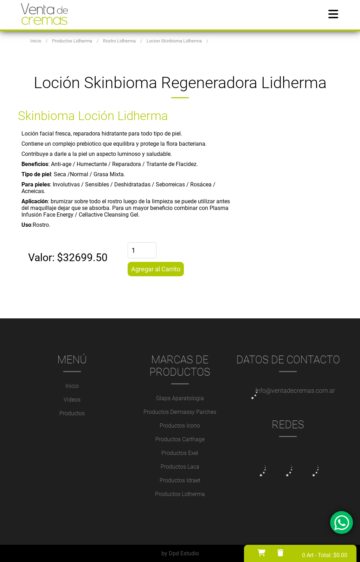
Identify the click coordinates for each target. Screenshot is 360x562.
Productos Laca (180, 466)
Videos (72, 399)
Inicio (72, 386)
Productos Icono (180, 425)
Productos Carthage (180, 439)
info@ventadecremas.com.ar (295, 390)
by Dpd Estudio (180, 553)
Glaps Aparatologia (180, 398)
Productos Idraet (180, 480)
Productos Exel (179, 453)
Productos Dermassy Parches (179, 412)
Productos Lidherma (180, 494)
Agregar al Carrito (155, 269)
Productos (72, 413)
